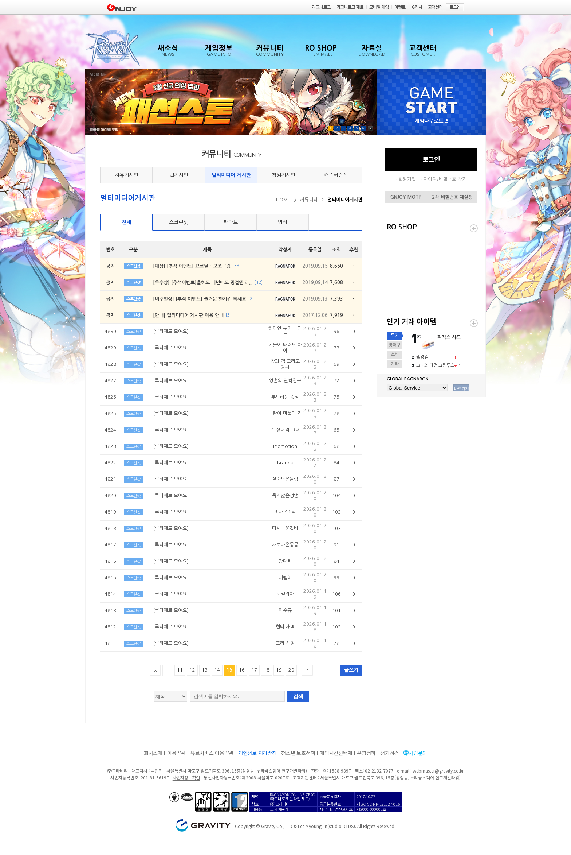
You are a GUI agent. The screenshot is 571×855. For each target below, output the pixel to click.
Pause (370, 128)
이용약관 (176, 753)
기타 (395, 364)
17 (254, 670)
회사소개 (153, 753)
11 (180, 670)
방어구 (395, 345)
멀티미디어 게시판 (231, 175)
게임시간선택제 (336, 753)
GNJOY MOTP (406, 197)
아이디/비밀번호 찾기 (445, 179)
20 (291, 670)
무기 (395, 335)
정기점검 (389, 753)
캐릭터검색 (336, 175)
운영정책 (366, 753)
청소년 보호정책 (298, 753)
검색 (298, 696)
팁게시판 (178, 175)
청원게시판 (283, 175)
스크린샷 (178, 222)
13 (205, 670)
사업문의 (418, 753)
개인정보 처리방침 (257, 753)
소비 (395, 354)
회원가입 (407, 179)
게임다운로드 (431, 121)
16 (242, 670)
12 (192, 670)
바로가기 (461, 388)
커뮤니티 (309, 199)
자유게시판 (126, 175)
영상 (282, 222)
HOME (283, 199)
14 (217, 670)
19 (279, 670)
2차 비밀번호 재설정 (452, 197)
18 (266, 670)
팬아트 (231, 222)
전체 (126, 222)
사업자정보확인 (186, 777)
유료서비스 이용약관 (211, 753)
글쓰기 (351, 670)
